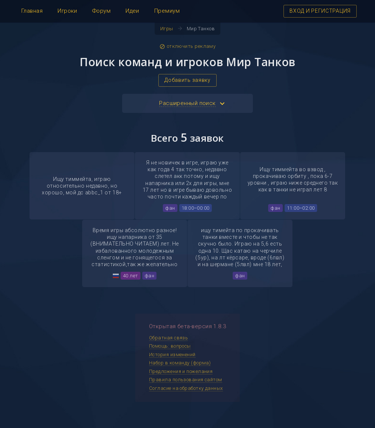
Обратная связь (168, 338)
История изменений (172, 354)
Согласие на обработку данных (186, 388)
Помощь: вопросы (170, 346)
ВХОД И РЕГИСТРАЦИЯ (320, 11)
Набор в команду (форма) (180, 363)
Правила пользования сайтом (185, 379)
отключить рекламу (187, 46)
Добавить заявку (187, 80)
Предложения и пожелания (181, 371)
